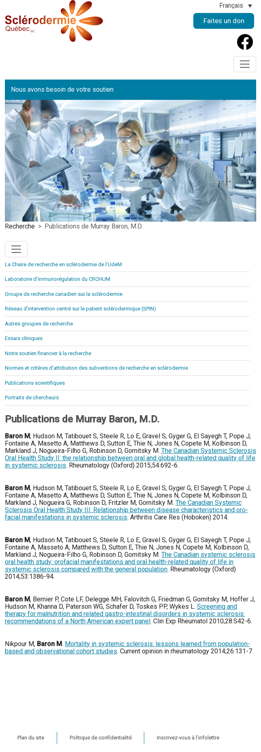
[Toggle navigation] (244, 64)
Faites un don (223, 21)
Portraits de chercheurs (32, 397)
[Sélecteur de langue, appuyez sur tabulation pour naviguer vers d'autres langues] (235, 5)
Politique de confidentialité (101, 738)
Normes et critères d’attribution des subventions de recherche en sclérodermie (96, 368)
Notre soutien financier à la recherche (48, 353)
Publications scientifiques (35, 383)
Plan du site (30, 738)
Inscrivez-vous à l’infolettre (188, 738)
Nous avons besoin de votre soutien (62, 89)
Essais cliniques (24, 338)
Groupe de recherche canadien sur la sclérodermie (63, 294)
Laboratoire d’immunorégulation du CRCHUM (57, 279)
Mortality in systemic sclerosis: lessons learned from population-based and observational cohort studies (127, 647)
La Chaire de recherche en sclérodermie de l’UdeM (63, 264)
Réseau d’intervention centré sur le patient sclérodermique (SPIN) (80, 309)
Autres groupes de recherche (39, 324)
